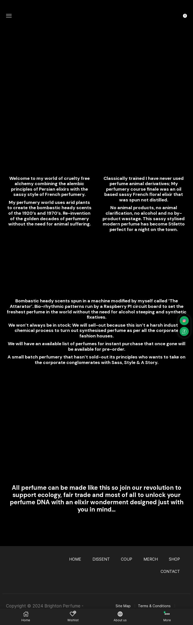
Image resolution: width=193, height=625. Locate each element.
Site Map (123, 606)
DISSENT (100, 559)
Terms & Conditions (154, 606)
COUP (125, 559)
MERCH (150, 559)
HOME (74, 559)
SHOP (174, 559)
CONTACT (170, 571)
